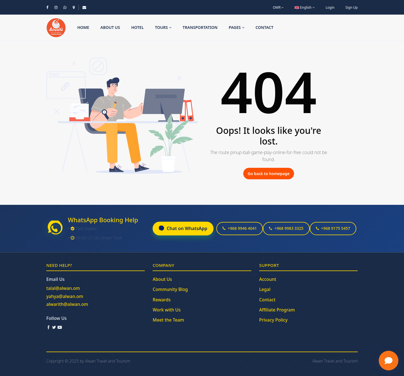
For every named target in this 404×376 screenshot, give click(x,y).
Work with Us (166, 310)
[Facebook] (48, 327)
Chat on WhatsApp (183, 228)
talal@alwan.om (63, 288)
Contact (265, 27)
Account (267, 279)
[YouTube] (60, 327)
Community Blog (170, 289)
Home (83, 27)
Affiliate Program (277, 310)
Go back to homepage (269, 173)
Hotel (137, 27)
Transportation (200, 27)
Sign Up (351, 7)
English (305, 7)
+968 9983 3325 (286, 228)
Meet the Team (168, 320)
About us (110, 27)
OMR (278, 7)
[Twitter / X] (54, 327)
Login (330, 7)
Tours (163, 27)
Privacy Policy (273, 320)
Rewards (162, 300)
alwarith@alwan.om (67, 304)
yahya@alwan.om (64, 296)
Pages (236, 27)
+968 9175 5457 (333, 228)
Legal (264, 289)
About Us (162, 279)
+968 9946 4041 (239, 228)
